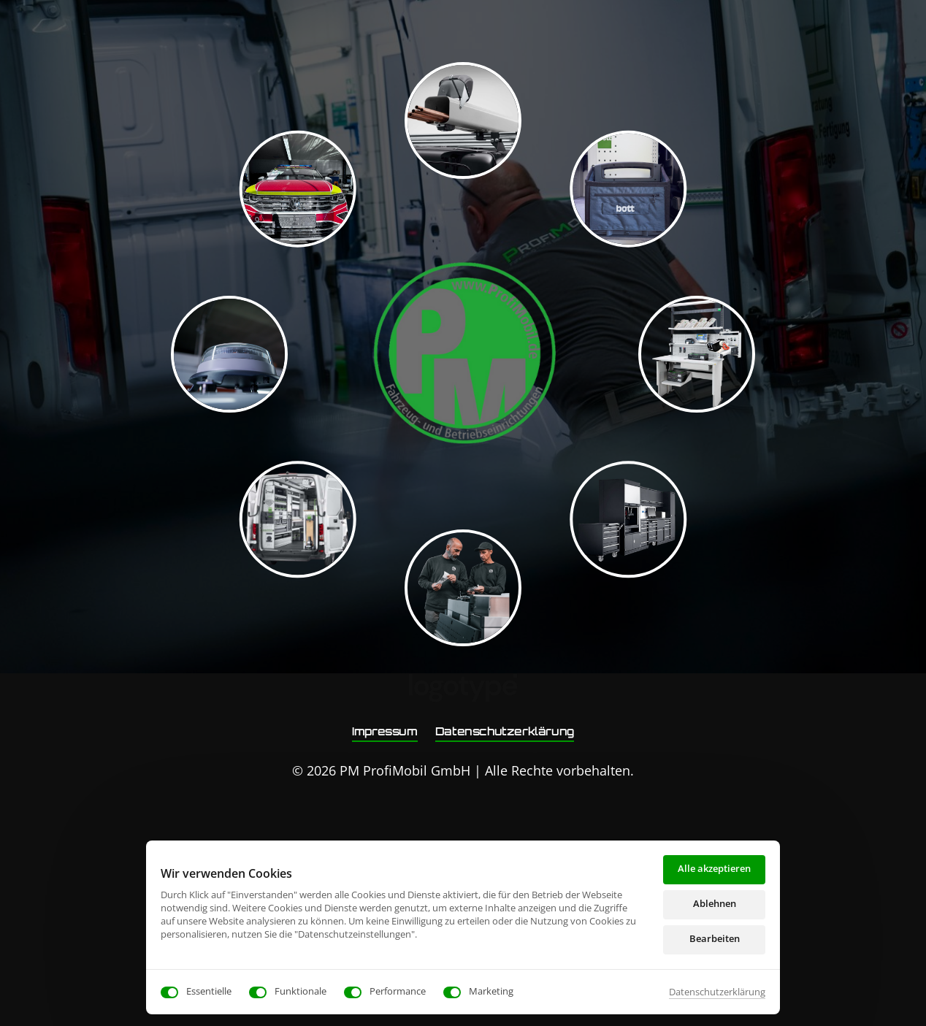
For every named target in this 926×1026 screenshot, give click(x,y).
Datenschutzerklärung (717, 991)
